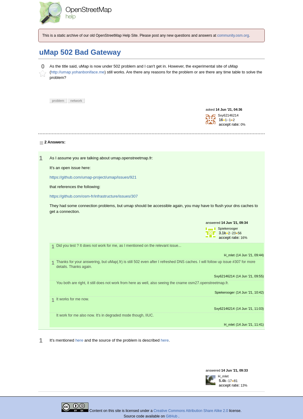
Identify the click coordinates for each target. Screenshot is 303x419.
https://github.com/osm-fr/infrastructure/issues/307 (94, 196)
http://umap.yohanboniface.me (77, 72)
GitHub (172, 416)
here (79, 340)
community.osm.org (233, 35)
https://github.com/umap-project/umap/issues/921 (93, 177)
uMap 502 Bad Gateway (80, 52)
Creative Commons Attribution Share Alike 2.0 (191, 411)
